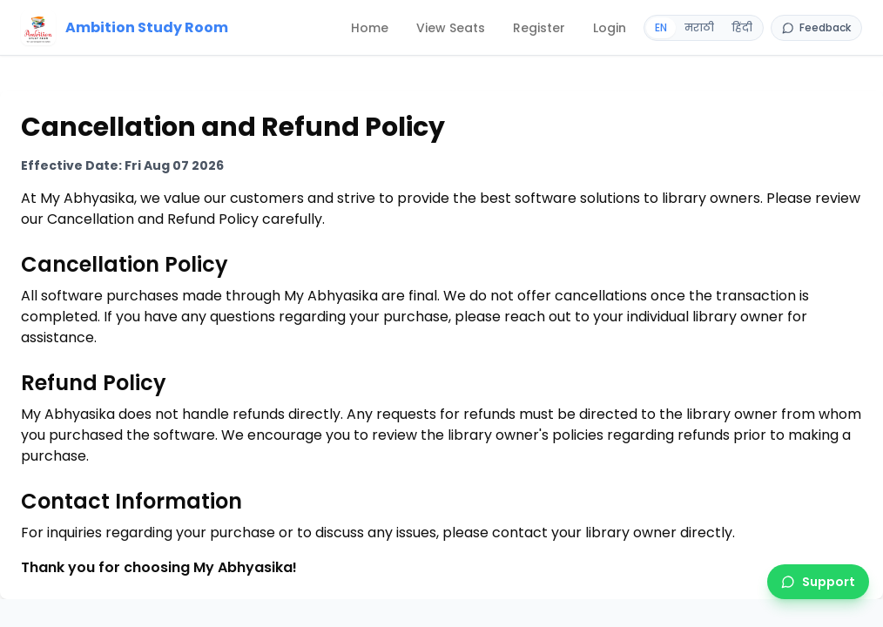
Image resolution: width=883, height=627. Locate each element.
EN (661, 27)
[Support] (818, 581)
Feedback (816, 27)
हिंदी (741, 27)
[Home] (125, 27)
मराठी (699, 27)
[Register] (539, 28)
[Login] (610, 28)
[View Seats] (450, 28)
